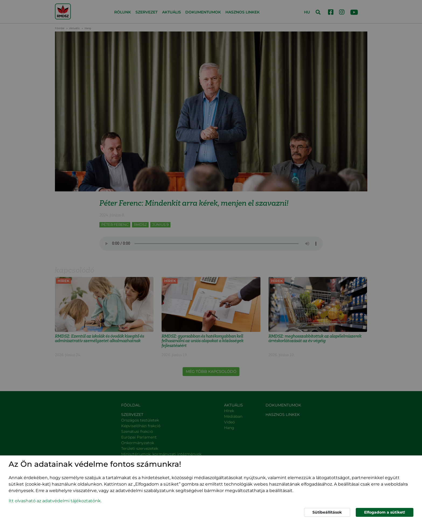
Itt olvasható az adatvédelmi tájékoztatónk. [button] (55, 500)
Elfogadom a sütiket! (384, 512)
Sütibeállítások (327, 512)
